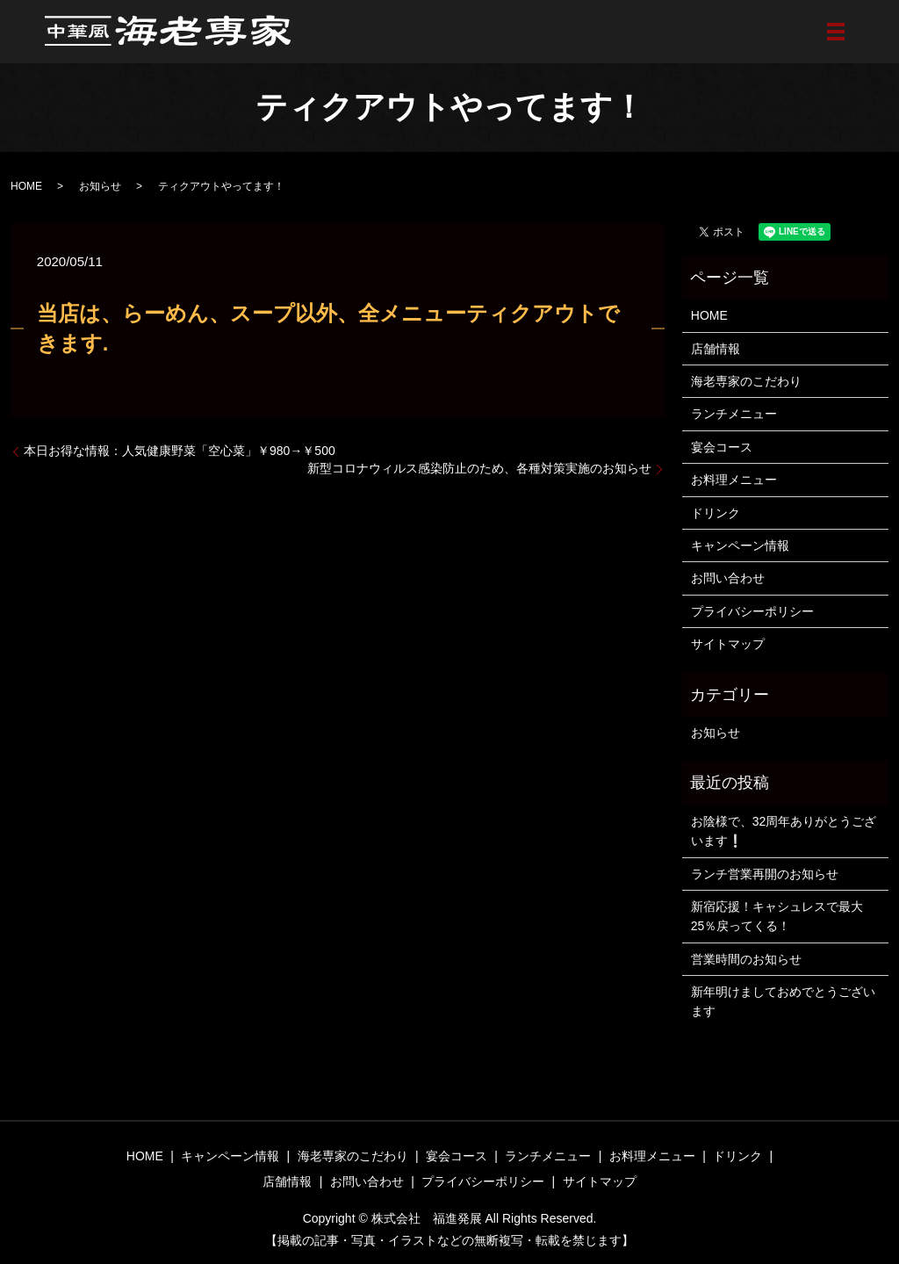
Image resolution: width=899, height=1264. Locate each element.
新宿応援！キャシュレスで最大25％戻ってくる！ (777, 916)
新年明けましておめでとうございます (783, 1001)
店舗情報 (715, 349)
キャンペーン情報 (740, 545)
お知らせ (100, 186)
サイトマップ (728, 644)
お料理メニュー (734, 480)
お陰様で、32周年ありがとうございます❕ (784, 831)
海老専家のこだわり (746, 381)
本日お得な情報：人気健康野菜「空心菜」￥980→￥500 (179, 451)
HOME (26, 186)
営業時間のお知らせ (746, 959)
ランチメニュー (734, 414)
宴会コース (721, 447)
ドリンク (715, 513)
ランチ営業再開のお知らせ (764, 874)
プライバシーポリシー (752, 611)
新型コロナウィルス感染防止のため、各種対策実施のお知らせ (479, 468)
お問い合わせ (728, 578)
